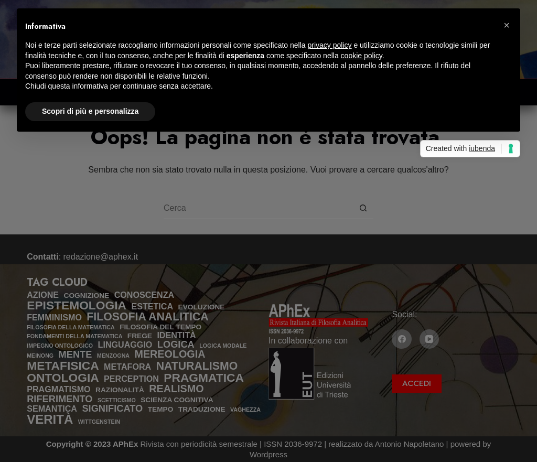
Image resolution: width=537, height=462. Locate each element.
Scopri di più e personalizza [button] (90, 111)
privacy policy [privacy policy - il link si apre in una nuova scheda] (330, 45)
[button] (506, 25)
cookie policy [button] (361, 55)
